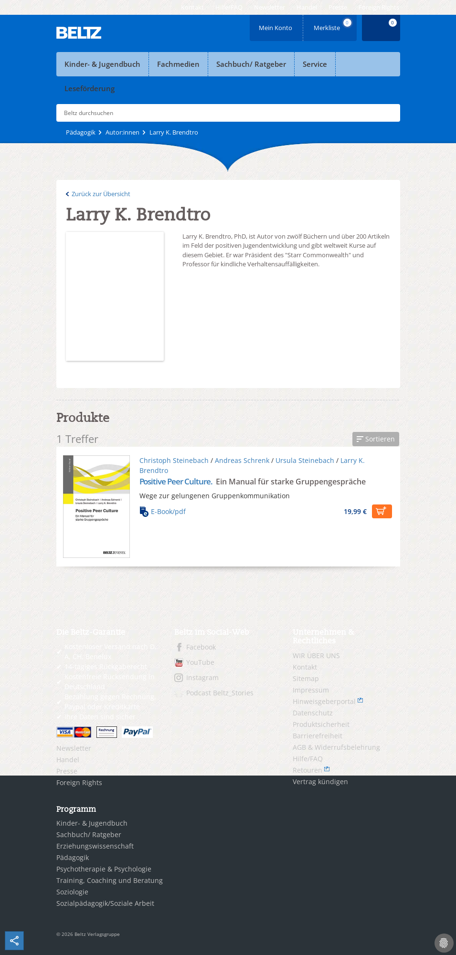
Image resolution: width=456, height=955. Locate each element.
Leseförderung (89, 88)
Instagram (202, 677)
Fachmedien (178, 64)
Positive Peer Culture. (176, 481)
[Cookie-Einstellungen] (444, 943)
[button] (375, 439)
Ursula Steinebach (305, 460)
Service (315, 64)
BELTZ (79, 33)
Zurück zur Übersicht (101, 193)
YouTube (200, 662)
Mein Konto (276, 24)
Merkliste (333, 24)
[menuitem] (192, 7)
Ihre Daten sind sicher (100, 716)
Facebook (201, 646)
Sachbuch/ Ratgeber (251, 64)
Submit (389, 113)
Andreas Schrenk (242, 460)
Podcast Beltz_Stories (220, 692)
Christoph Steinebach (174, 460)
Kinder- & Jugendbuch (102, 64)
